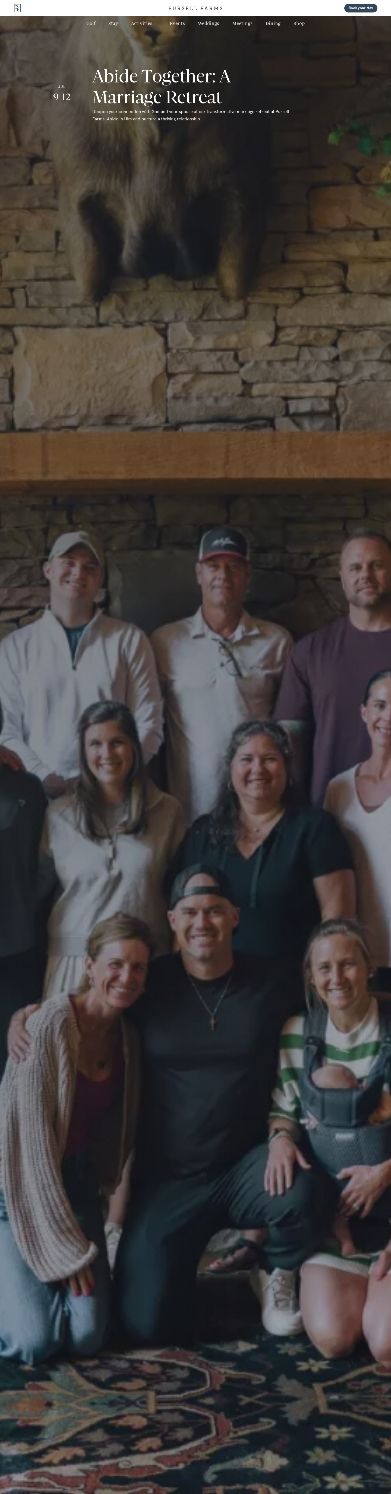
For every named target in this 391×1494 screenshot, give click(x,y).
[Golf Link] (91, 23)
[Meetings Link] (242, 23)
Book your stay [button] (361, 8)
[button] (144, 23)
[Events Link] (177, 23)
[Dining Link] (273, 23)
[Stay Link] (113, 23)
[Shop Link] (299, 23)
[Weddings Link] (208, 23)
